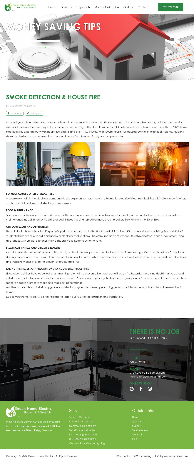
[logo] (20, 4)
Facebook (14, 113)
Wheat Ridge (33, 430)
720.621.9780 (170, 7)
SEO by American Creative (171, 456)
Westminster (13, 430)
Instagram (34, 113)
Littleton (55, 426)
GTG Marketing (141, 456)
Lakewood (43, 426)
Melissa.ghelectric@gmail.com (148, 376)
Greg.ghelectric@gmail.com (147, 372)
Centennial (30, 426)
